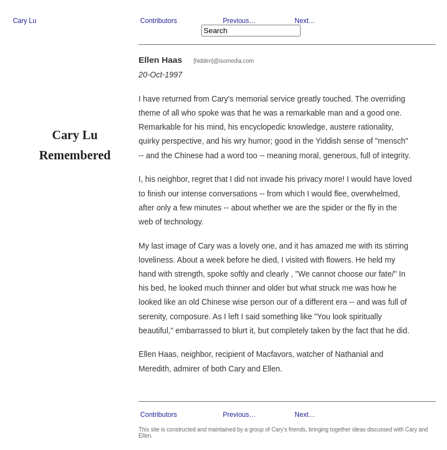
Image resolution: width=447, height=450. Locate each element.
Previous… (239, 21)
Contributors (158, 21)
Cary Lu (24, 21)
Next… (304, 21)
